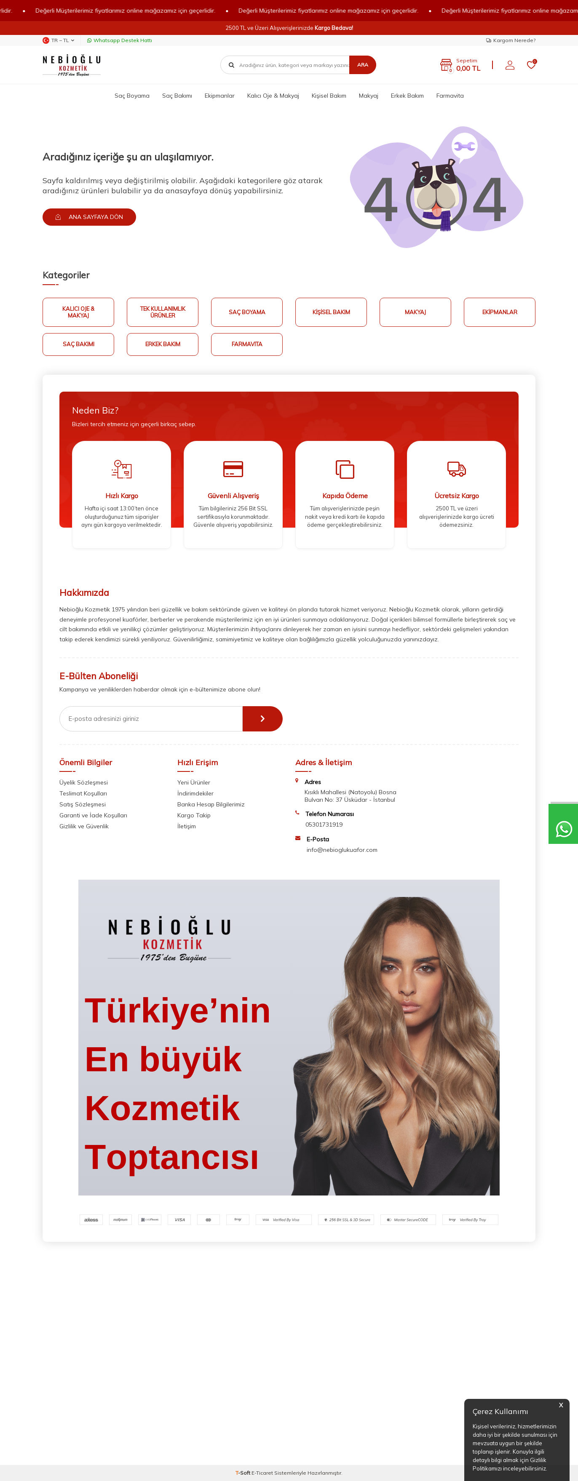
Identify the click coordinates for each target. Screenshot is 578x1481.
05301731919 (324, 824)
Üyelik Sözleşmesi (83, 782)
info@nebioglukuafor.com (342, 850)
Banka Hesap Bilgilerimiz (211, 804)
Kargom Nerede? (510, 40)
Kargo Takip (194, 815)
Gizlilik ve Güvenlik (84, 826)
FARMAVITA (247, 344)
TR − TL (58, 40)
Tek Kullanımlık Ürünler (162, 312)
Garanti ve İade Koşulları (93, 815)
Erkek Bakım (407, 95)
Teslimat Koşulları (83, 793)
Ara (362, 64)
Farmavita (450, 95)
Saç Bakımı (177, 95)
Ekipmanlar (220, 95)
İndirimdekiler (195, 793)
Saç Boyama (132, 95)
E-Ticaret (262, 1473)
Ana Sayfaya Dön (89, 217)
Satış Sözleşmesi (82, 804)
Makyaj (368, 95)
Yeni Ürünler (193, 782)
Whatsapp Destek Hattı (119, 40)
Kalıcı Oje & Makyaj (273, 95)
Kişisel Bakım (329, 95)
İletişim (186, 826)
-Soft (243, 1473)
